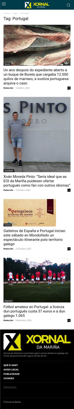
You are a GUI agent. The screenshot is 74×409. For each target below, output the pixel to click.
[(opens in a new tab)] (37, 280)
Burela (7, 64)
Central (8, 225)
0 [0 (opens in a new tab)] (69, 320)
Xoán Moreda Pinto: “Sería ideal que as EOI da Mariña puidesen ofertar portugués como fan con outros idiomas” (36, 180)
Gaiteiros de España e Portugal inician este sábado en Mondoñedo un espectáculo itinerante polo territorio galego (34, 237)
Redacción (8, 88)
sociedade (9, 170)
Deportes (8, 301)
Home (6, 13)
